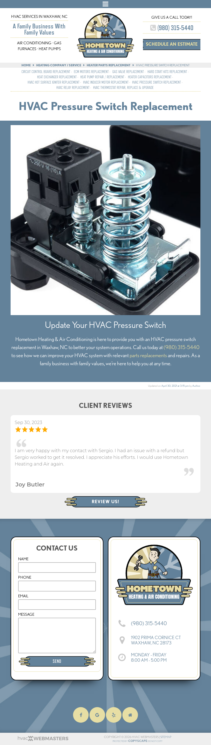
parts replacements (148, 355)
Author (196, 385)
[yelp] (114, 715)
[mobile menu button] (105, 4)
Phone (24, 577)
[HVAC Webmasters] (42, 740)
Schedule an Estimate (172, 44)
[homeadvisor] (130, 715)
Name (23, 559)
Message (26, 614)
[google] (97, 715)
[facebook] (81, 715)
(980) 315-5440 (171, 27)
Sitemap (165, 737)
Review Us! (105, 501)
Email (23, 596)
